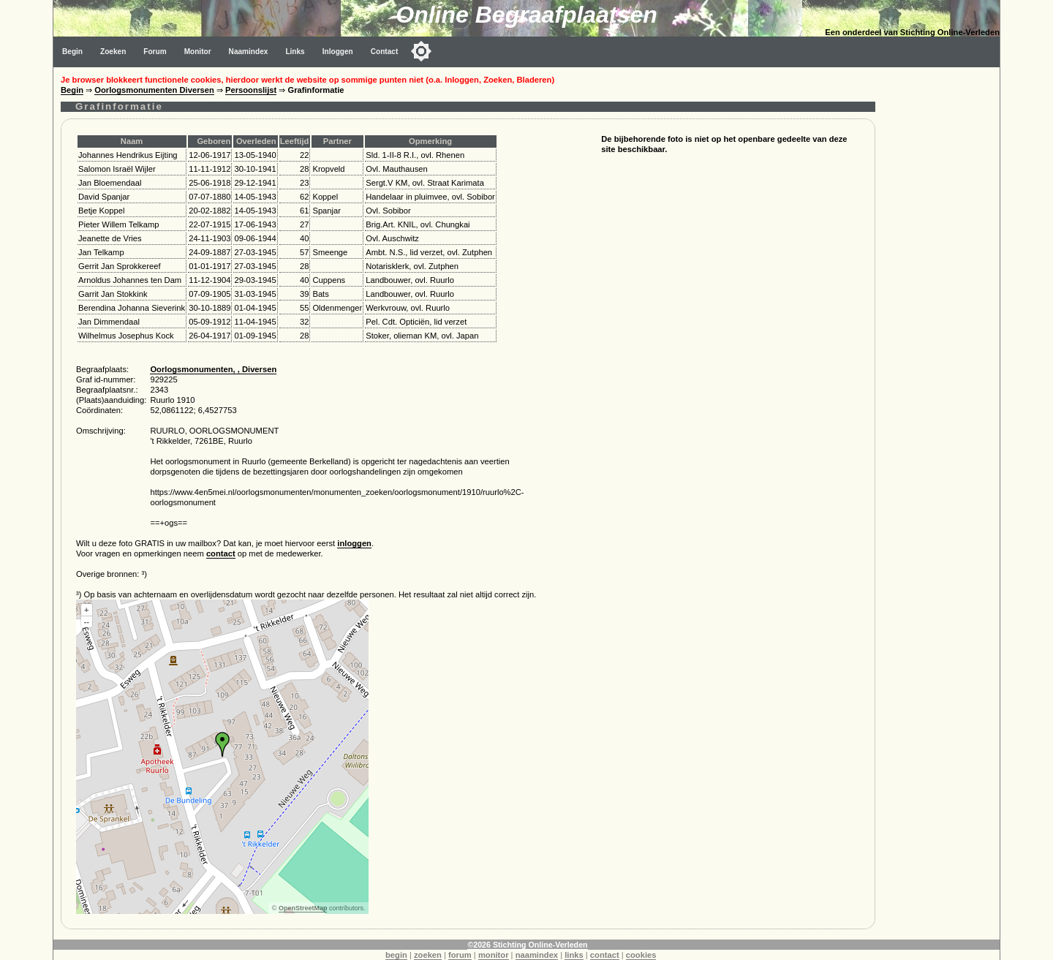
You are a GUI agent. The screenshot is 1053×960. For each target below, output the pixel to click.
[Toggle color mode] (421, 51)
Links (294, 52)
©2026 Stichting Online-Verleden (527, 944)
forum (460, 954)
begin (396, 954)
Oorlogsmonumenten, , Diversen (213, 369)
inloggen (354, 543)
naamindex (537, 954)
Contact (385, 52)
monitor (493, 954)
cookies (641, 954)
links (574, 954)
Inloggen (337, 52)
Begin (72, 52)
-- (86, 621)
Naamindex (248, 52)
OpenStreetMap (303, 908)
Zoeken (113, 52)
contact (220, 553)
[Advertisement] (941, 286)
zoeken (428, 954)
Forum (154, 52)
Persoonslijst (250, 90)
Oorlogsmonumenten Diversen (154, 90)
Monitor (197, 52)
